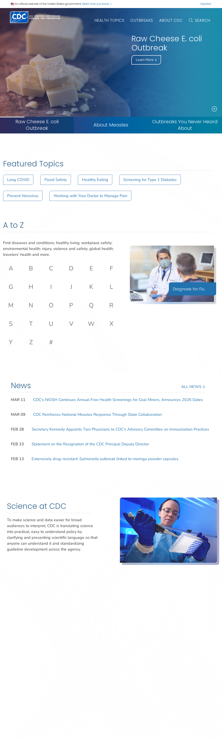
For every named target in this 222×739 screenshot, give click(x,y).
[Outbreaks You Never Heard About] (185, 125)
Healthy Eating (95, 184)
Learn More (146, 60)
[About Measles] (111, 125)
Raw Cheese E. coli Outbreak (37, 125)
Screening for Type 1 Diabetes (150, 184)
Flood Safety (55, 184)
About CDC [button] (171, 20)
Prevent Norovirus (22, 200)
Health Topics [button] (109, 20)
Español (206, 4)
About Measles (110, 125)
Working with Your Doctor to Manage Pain (90, 200)
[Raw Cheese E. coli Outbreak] (37, 125)
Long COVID (18, 184)
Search (199, 20)
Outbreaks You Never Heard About (185, 125)
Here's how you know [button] (97, 4)
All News (193, 387)
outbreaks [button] (141, 20)
